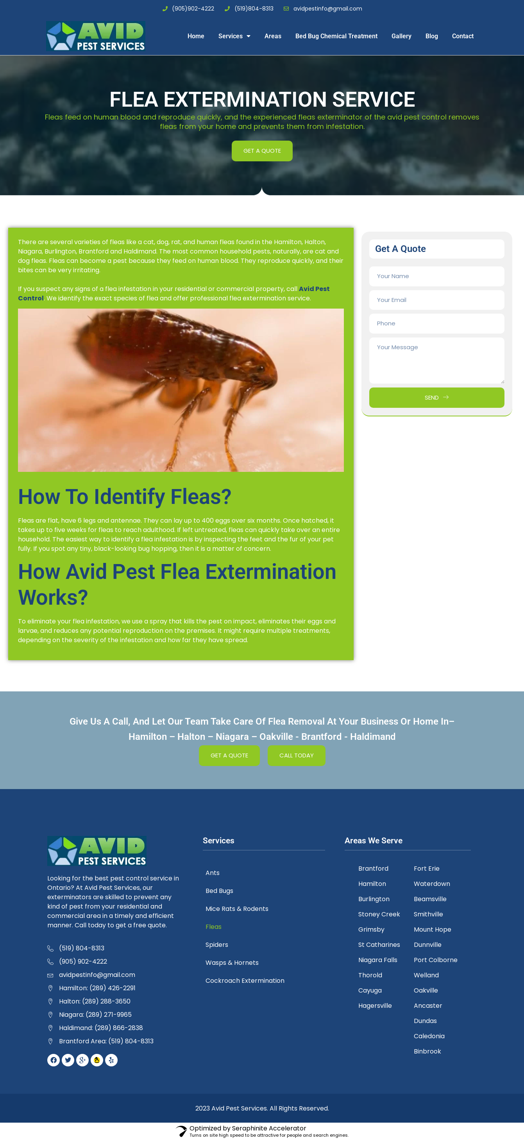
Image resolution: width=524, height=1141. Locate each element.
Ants (218, 872)
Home (196, 36)
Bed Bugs (224, 890)
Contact (463, 36)
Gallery (401, 36)
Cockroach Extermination (250, 980)
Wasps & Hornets (237, 962)
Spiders (222, 944)
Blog (432, 36)
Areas (273, 36)
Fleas (219, 926)
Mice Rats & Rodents (242, 908)
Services (234, 36)
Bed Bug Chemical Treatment (336, 36)
